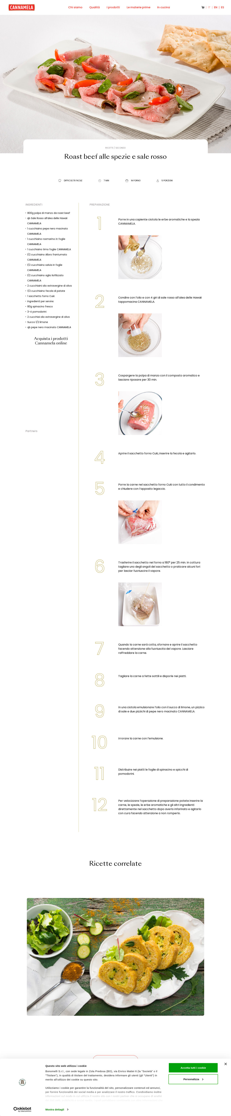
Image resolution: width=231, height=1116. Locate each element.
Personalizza (193, 1078)
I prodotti (113, 7)
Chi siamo (75, 7)
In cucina (163, 7)
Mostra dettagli (54, 1109)
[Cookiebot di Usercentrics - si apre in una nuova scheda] (22, 1109)
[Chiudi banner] (225, 1063)
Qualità (94, 7)
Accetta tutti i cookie (193, 1067)
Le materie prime (138, 7)
